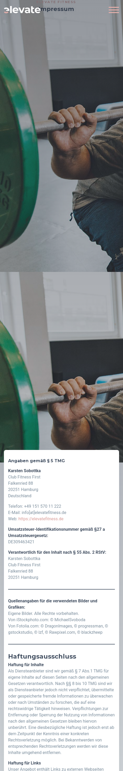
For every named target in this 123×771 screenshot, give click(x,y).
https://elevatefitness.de (40, 518)
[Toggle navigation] (114, 9)
